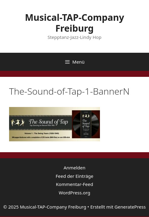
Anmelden (74, 168)
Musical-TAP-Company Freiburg (74, 22)
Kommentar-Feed (74, 184)
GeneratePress (130, 207)
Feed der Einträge (75, 176)
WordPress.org (74, 193)
